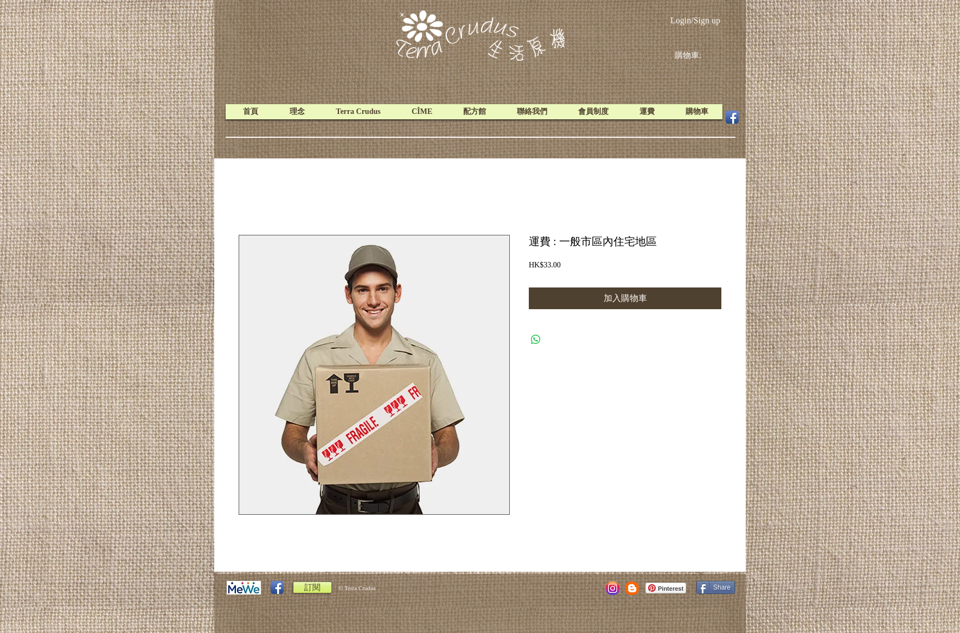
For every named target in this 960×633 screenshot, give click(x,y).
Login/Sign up (695, 20)
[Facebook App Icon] (732, 117)
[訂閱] (312, 587)
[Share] (715, 587)
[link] (696, 55)
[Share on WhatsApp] (535, 339)
